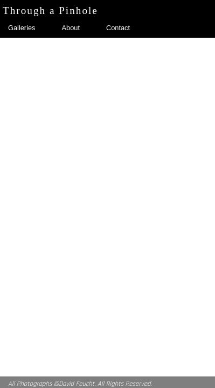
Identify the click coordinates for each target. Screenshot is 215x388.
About (71, 28)
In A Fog (86, 45)
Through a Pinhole (50, 10)
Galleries (22, 28)
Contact (118, 28)
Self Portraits (27, 45)
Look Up (138, 45)
